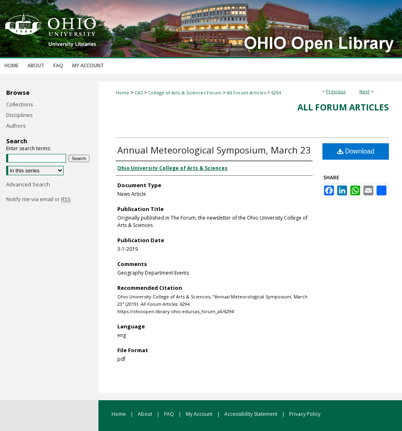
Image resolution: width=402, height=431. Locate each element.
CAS (139, 92)
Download (356, 151)
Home (122, 92)
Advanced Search (28, 184)
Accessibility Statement (251, 413)
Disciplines (19, 115)
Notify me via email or (38, 199)
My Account (200, 413)
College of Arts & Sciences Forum (185, 92)
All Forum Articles (246, 92)
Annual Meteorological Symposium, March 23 (214, 150)
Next (364, 91)
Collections (19, 104)
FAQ (169, 413)
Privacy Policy (304, 413)
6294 (276, 92)
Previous (335, 91)
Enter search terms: (28, 148)
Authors (16, 125)
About (145, 413)
